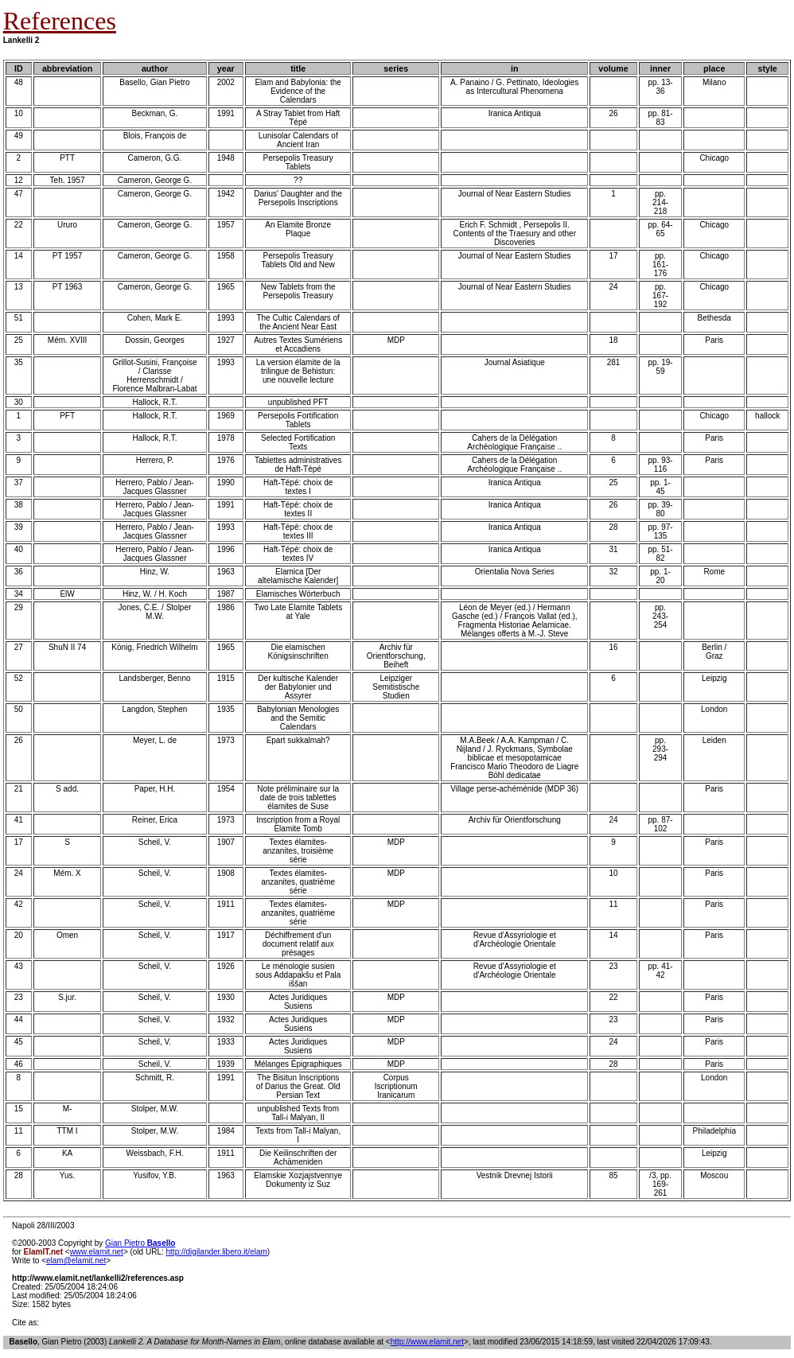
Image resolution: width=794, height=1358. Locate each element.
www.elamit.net (96, 1251)
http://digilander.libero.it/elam (216, 1251)
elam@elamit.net (76, 1260)
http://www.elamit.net (427, 1341)
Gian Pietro (140, 1243)
